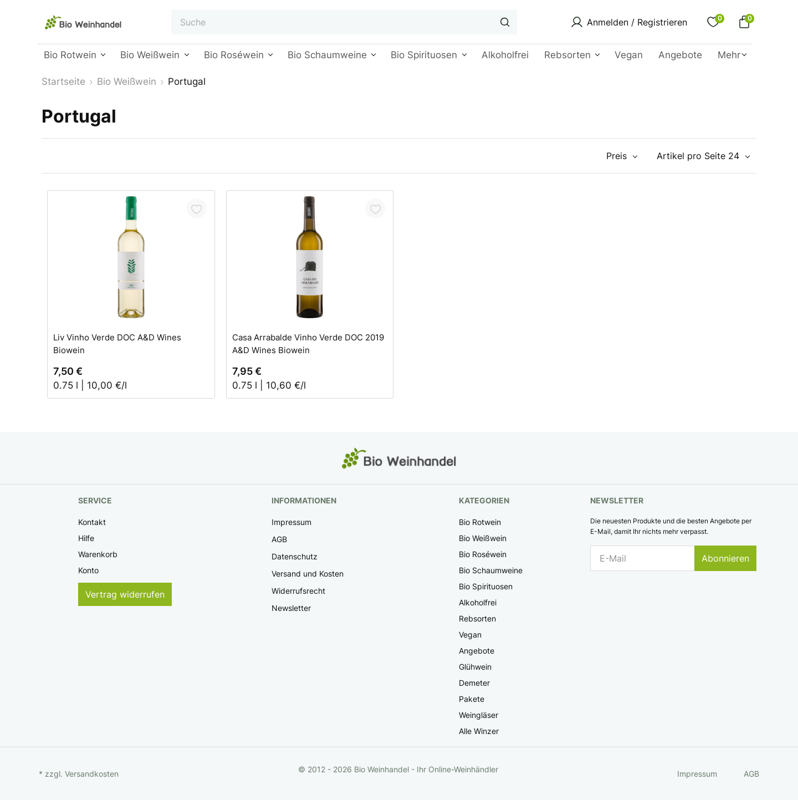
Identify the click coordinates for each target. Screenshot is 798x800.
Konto (88, 570)
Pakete (471, 699)
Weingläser (478, 715)
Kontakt (92, 522)
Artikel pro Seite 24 (698, 155)
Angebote (476, 650)
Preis (616, 155)
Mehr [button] (729, 54)
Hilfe (86, 538)
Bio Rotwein (480, 522)
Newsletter (291, 608)
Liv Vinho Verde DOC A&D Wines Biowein (117, 343)
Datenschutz (295, 556)
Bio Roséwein (483, 554)
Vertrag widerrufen (125, 594)
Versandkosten (92, 773)
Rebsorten (477, 618)
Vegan (470, 634)
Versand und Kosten (308, 573)
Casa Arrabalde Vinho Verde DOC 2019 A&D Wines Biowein (308, 343)
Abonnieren (725, 558)
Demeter (474, 682)
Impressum (291, 522)
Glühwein (475, 666)
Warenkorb (97, 554)
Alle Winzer (479, 731)
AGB (279, 539)
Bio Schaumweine (491, 570)
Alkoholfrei (478, 602)
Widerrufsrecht (298, 590)
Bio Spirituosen (486, 586)
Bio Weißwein (483, 538)
